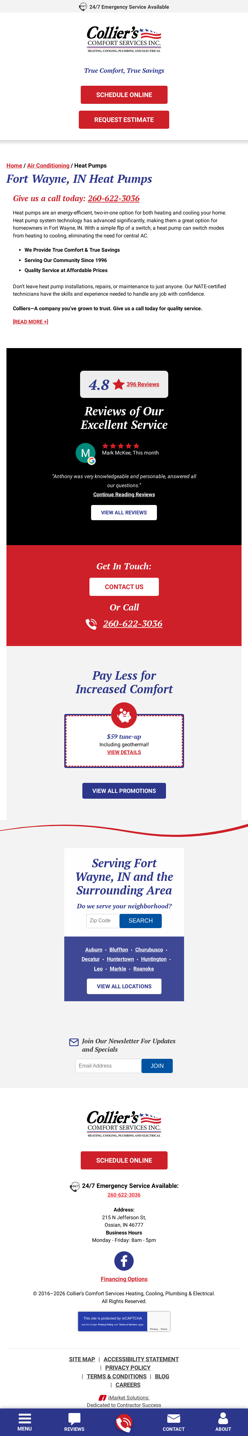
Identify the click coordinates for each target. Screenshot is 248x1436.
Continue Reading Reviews (124, 491)
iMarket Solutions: (129, 1388)
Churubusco (149, 944)
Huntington (154, 954)
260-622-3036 (123, 1422)
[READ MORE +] (30, 318)
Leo (98, 963)
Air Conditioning (48, 164)
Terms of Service (128, 1316)
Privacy (154, 1321)
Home (14, 164)
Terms (163, 1321)
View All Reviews (124, 509)
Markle (118, 963)
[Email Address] (109, 1060)
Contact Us (124, 582)
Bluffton (118, 944)
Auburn (93, 944)
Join (158, 1060)
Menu (24, 1429)
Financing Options (124, 1271)
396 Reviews (143, 380)
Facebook (124, 1253)
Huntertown (120, 954)
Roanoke (143, 963)
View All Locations (124, 980)
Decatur (91, 954)
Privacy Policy (105, 1316)
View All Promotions (124, 786)
